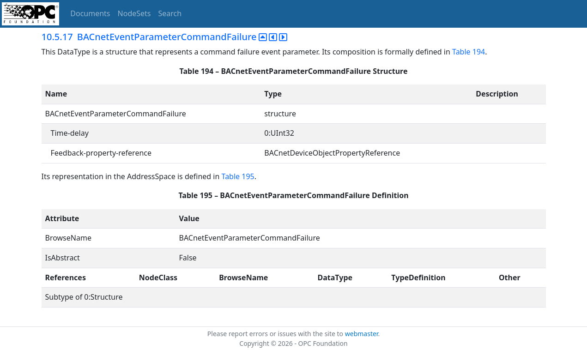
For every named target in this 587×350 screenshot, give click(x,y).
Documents (90, 13)
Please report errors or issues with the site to (276, 333)
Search (170, 13)
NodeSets (134, 13)
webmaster (361, 333)
